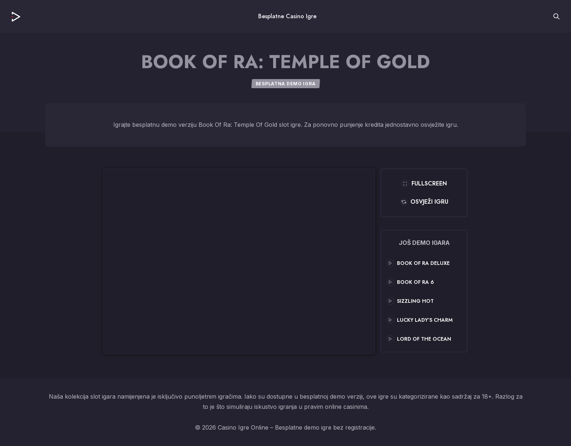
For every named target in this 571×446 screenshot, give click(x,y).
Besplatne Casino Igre (287, 16)
